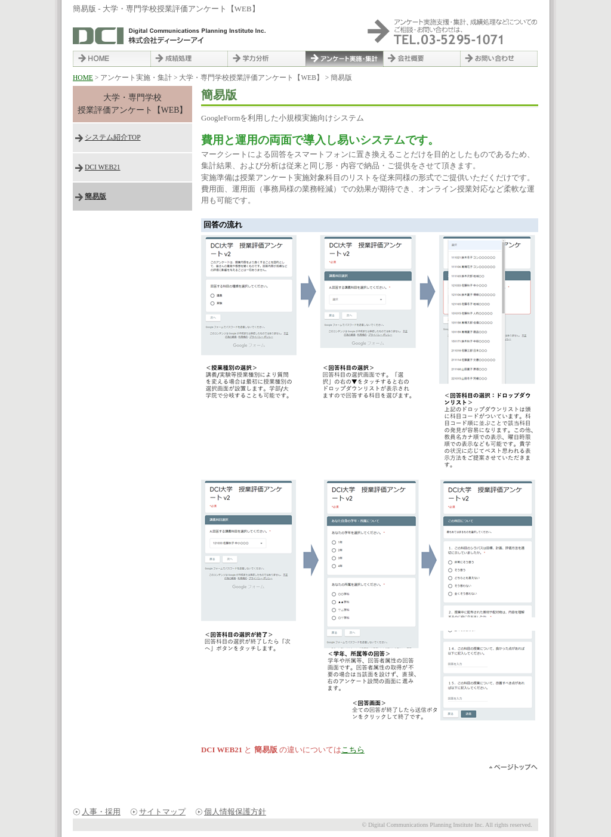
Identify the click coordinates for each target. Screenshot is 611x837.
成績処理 (189, 59)
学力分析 (267, 59)
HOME (111, 59)
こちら (353, 750)
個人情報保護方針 (235, 812)
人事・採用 (101, 812)
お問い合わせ (499, 59)
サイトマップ (162, 812)
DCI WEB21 (103, 167)
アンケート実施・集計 (344, 59)
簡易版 (95, 196)
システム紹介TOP (113, 137)
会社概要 (422, 59)
